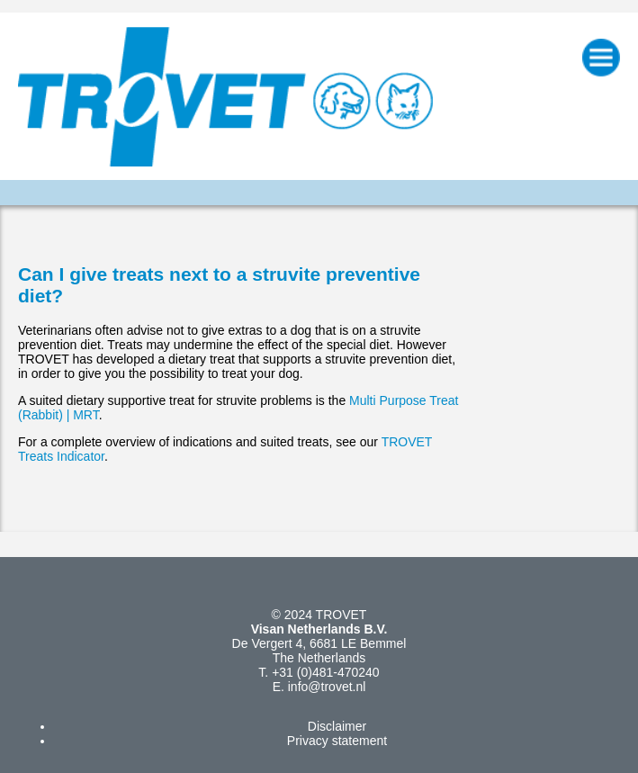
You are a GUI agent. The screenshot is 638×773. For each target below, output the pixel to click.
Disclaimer (337, 726)
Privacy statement (337, 740)
